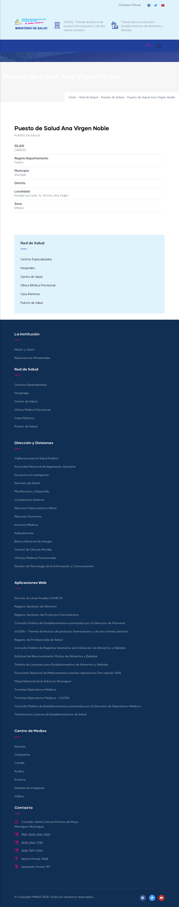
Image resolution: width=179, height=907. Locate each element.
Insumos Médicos (26, 525)
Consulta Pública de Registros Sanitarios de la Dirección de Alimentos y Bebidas (70, 648)
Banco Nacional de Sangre (33, 541)
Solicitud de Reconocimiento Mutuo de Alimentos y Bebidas (55, 656)
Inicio (72, 97)
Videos (19, 796)
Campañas (22, 754)
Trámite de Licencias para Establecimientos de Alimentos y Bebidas (142, 26)
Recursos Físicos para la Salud (35, 508)
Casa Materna (30, 294)
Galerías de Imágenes (29, 788)
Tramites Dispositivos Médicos (35, 689)
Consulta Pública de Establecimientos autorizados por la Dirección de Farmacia (69, 623)
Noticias (20, 746)
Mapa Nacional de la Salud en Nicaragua (42, 681)
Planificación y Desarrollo (31, 491)
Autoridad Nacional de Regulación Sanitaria (44, 466)
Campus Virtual (130, 5)
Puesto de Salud (112, 97)
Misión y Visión (24, 349)
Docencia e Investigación (31, 475)
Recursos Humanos (27, 516)
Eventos (20, 779)
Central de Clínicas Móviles (33, 549)
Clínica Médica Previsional (38, 285)
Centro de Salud (31, 277)
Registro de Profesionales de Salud (38, 640)
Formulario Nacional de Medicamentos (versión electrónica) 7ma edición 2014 (67, 673)
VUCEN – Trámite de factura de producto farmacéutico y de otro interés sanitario (84, 26)
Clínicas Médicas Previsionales (35, 558)
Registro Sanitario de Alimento (35, 606)
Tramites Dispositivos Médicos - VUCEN (41, 698)
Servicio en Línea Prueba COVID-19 (38, 598)
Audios (19, 771)
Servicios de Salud (27, 483)
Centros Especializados (36, 259)
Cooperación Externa (29, 500)
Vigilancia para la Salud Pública (36, 458)
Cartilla (19, 763)
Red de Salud (88, 97)
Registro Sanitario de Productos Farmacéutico (46, 615)
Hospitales (28, 268)
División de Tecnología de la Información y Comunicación (54, 566)
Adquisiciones (24, 533)
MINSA (36, 897)
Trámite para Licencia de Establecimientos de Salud (50, 714)
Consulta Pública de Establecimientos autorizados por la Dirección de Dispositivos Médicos (77, 706)
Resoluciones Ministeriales (32, 358)
